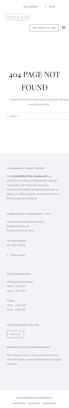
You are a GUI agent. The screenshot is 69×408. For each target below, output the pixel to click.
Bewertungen (54, 359)
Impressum (34, 403)
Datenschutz (49, 403)
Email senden (17, 255)
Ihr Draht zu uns (44, 27)
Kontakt (15, 334)
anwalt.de (31, 198)
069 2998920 (30, 6)
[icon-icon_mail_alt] (46, 7)
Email (52, 6)
